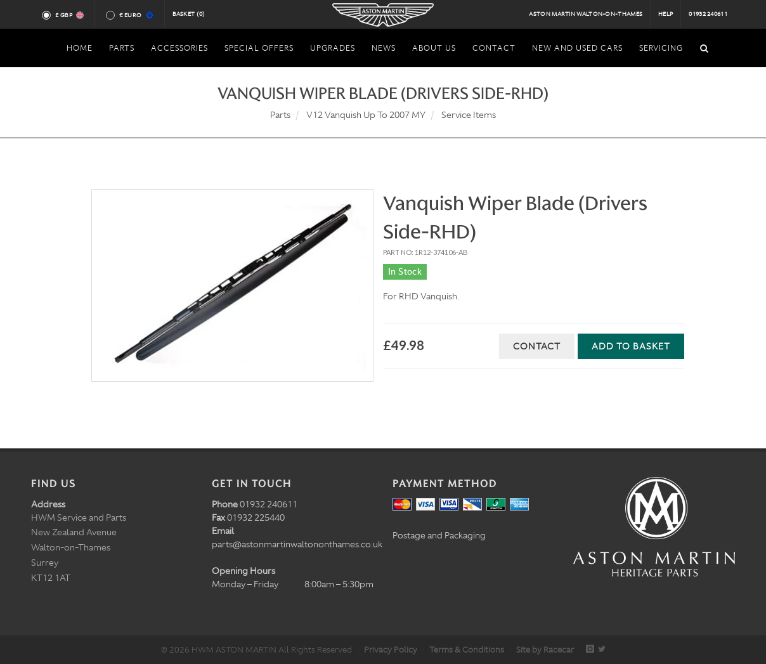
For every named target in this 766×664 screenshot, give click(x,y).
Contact (537, 346)
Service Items (468, 114)
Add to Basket (631, 346)
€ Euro (135, 15)
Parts (280, 114)
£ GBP (69, 15)
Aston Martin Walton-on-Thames (585, 14)
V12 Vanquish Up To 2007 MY (365, 114)
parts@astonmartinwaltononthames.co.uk (297, 544)
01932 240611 (708, 14)
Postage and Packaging (439, 535)
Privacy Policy (390, 649)
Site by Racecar (545, 649)
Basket (188, 14)
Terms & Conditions (466, 649)
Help (665, 14)
